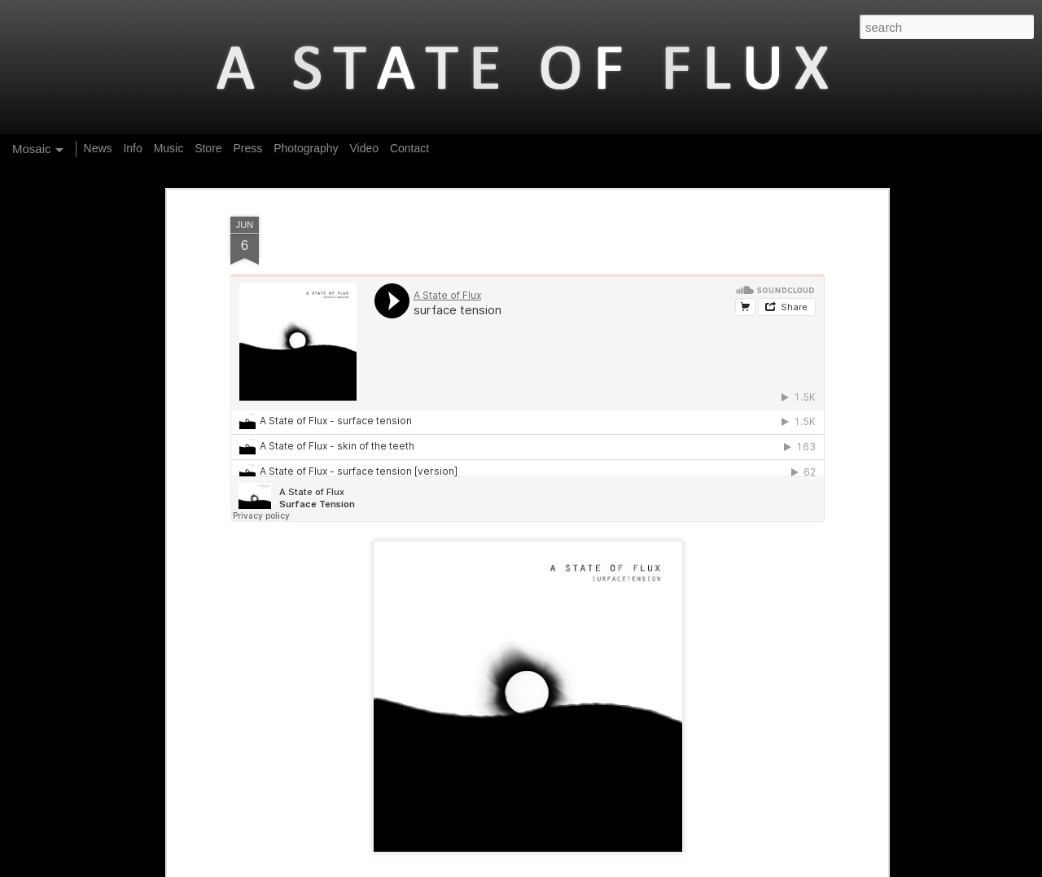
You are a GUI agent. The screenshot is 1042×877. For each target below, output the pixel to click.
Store (208, 148)
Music (169, 148)
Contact (409, 148)
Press (247, 148)
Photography (306, 148)
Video (364, 148)
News (98, 148)
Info (132, 148)
